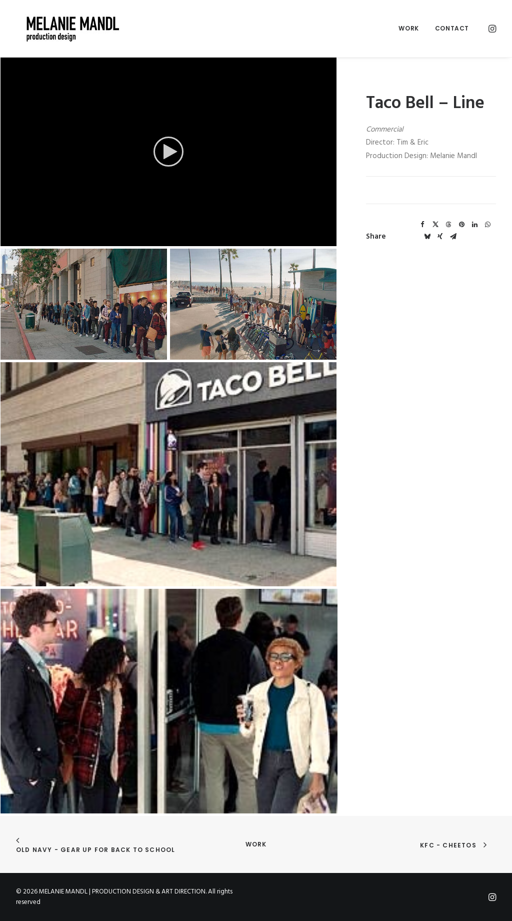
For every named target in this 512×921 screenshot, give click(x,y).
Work (408, 28)
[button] (491, 28)
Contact (452, 28)
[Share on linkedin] (474, 225)
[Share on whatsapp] (488, 225)
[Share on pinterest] (462, 225)
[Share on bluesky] (427, 237)
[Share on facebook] (422, 225)
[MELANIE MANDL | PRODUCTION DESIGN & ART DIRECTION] (65, 29)
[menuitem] (409, 28)
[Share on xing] (440, 237)
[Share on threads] (448, 225)
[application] (168, 151)
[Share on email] (453, 237)
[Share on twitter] (436, 225)
